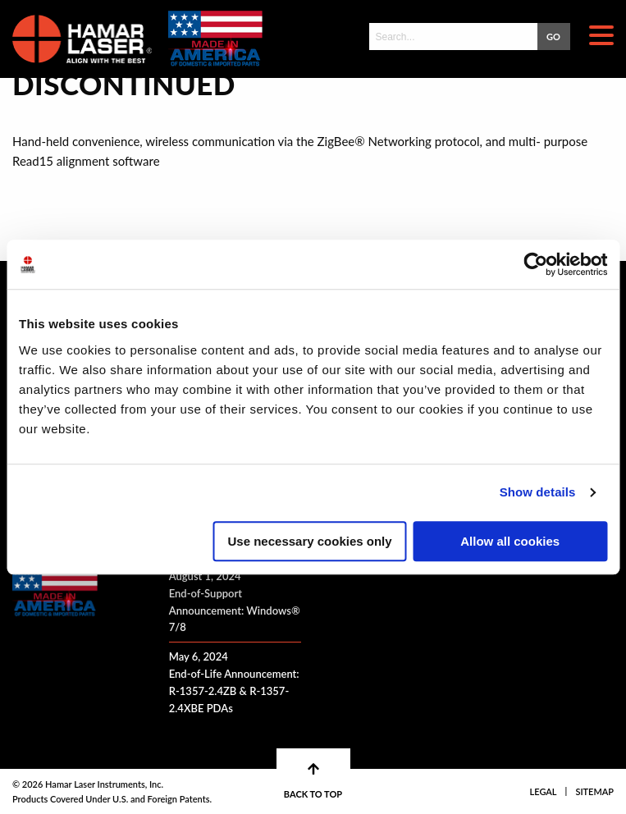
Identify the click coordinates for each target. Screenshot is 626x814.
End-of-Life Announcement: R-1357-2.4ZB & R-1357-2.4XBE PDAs (234, 691)
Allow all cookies (510, 541)
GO (553, 36)
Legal (543, 791)
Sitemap (594, 791)
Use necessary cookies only (310, 541)
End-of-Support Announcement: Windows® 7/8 (234, 610)
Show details (538, 492)
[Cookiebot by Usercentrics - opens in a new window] (535, 264)
